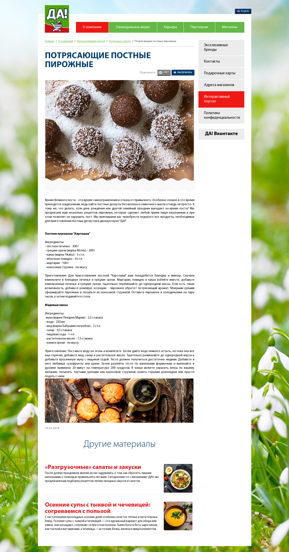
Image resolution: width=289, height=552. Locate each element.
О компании (92, 27)
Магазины (230, 27)
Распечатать (185, 72)
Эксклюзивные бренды (216, 47)
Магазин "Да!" (57, 19)
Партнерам (199, 27)
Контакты (212, 62)
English (243, 11)
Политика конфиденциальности (222, 115)
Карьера (170, 27)
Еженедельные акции (133, 27)
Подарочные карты (219, 73)
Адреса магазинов (219, 85)
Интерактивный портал (217, 99)
